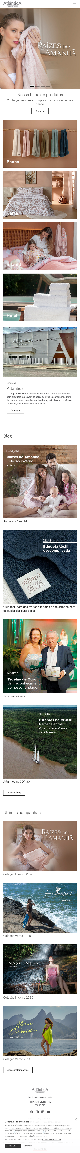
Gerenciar (28, 1146)
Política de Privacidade (51, 1140)
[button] (32, 86)
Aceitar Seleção (13, 1146)
